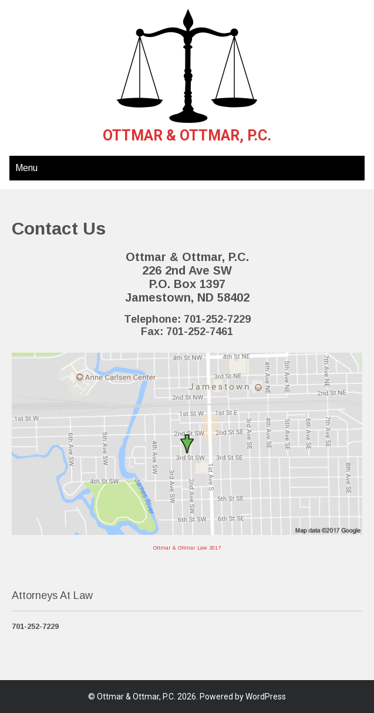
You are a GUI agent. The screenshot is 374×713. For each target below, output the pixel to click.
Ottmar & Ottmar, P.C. (187, 135)
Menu (26, 168)
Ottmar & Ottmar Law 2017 (187, 548)
